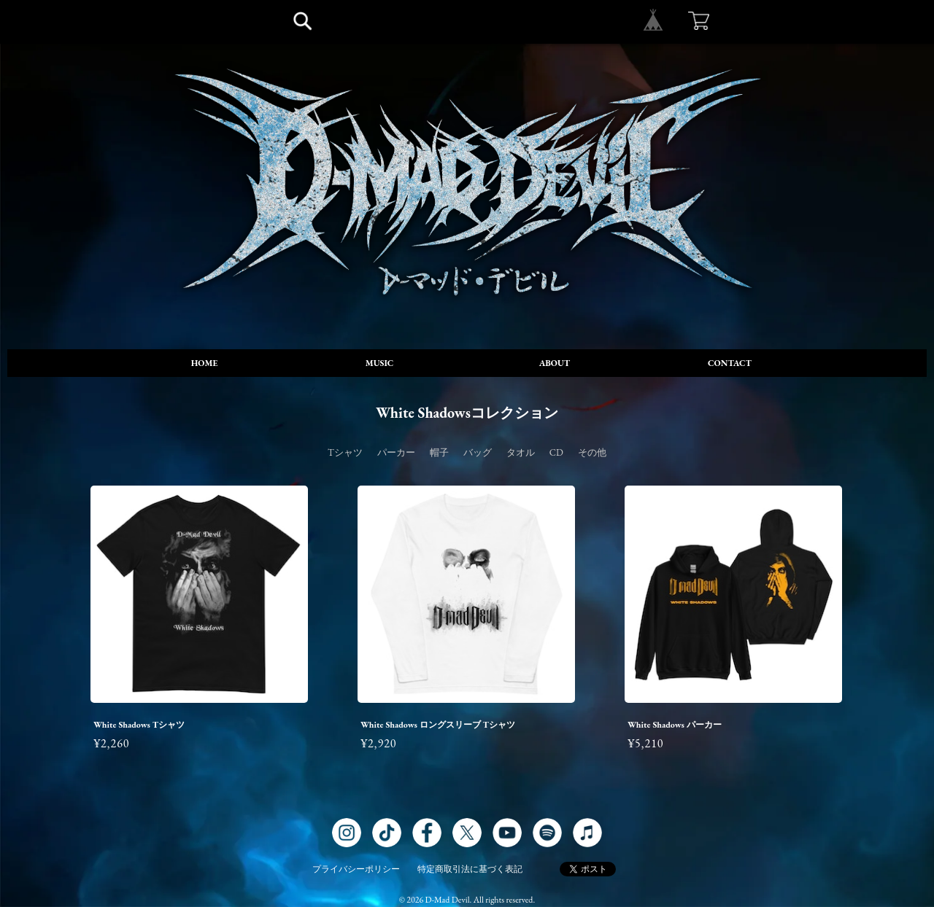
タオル (520, 452)
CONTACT (730, 363)
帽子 (439, 452)
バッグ (477, 452)
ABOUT (554, 363)
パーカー (396, 452)
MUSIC (380, 363)
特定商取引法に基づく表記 (469, 869)
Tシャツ (345, 452)
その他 (592, 452)
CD (556, 452)
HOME (204, 363)
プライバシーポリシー (356, 869)
